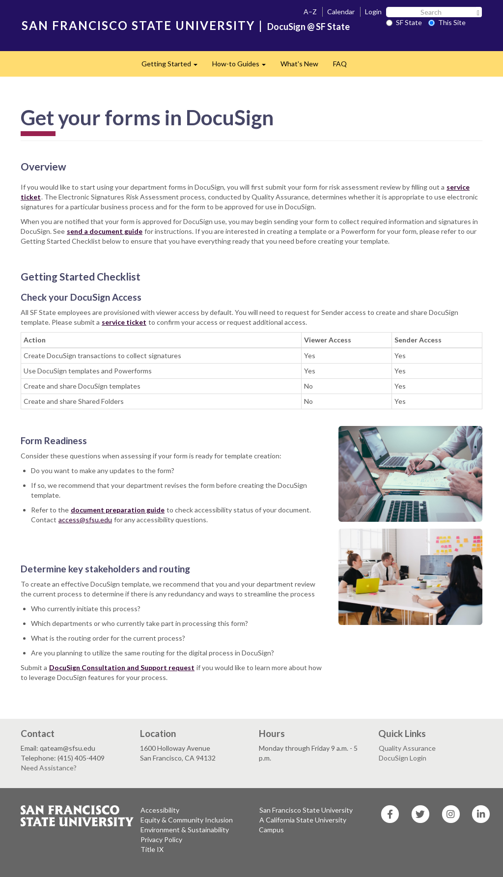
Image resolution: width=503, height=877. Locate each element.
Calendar (341, 11)
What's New (299, 63)
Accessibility (159, 810)
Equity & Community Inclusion (186, 820)
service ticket (124, 322)
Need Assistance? (49, 768)
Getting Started (173, 66)
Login (373, 11)
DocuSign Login (402, 758)
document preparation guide (118, 510)
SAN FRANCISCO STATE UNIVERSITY (138, 25)
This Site (447, 22)
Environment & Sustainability (184, 829)
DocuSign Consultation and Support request (122, 667)
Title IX (152, 849)
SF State (404, 22)
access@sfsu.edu (85, 519)
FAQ (340, 63)
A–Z (310, 11)
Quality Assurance (407, 748)
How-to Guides (242, 66)
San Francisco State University (306, 810)
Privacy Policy (161, 839)
